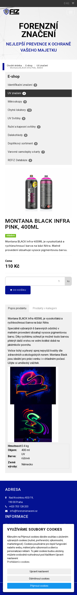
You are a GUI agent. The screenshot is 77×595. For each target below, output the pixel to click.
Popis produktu (17, 308)
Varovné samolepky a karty (26, 152)
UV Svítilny (16, 118)
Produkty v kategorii (45, 308)
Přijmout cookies (39, 585)
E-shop (28, 65)
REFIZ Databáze (20, 160)
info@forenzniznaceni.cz (23, 511)
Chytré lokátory (20, 110)
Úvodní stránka (14, 65)
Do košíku (18, 290)
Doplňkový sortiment (23, 143)
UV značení (42, 65)
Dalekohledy (18, 135)
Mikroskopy (17, 101)
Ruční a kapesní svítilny (24, 126)
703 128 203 (21, 506)
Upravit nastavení (39, 571)
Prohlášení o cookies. (18, 561)
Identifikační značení (22, 85)
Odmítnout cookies (39, 578)
